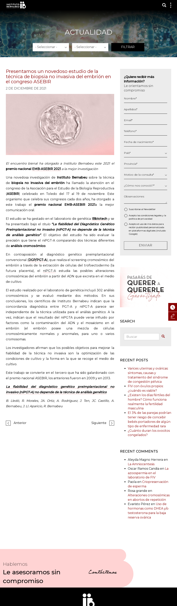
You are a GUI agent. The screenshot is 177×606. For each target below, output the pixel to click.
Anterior (20, 423)
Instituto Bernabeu (16, 5)
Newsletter (150, 209)
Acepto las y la (147, 217)
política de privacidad (140, 218)
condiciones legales (151, 215)
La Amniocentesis (141, 464)
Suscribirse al (142, 209)
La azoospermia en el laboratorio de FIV (148, 473)
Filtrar (128, 47)
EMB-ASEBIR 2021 (46, 169)
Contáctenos (102, 573)
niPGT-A (49, 271)
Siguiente (98, 423)
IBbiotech (99, 219)
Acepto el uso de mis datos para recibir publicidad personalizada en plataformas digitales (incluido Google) (147, 228)
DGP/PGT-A (37, 260)
